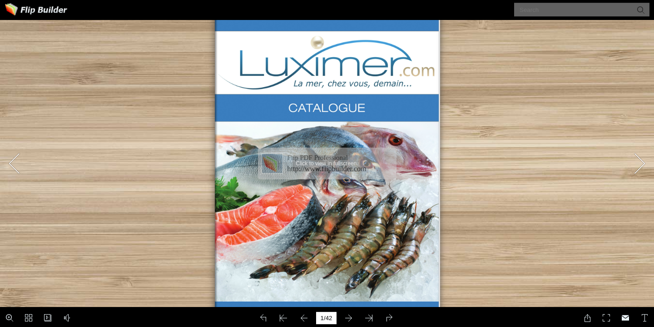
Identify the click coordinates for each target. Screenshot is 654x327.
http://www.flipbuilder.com (327, 169)
